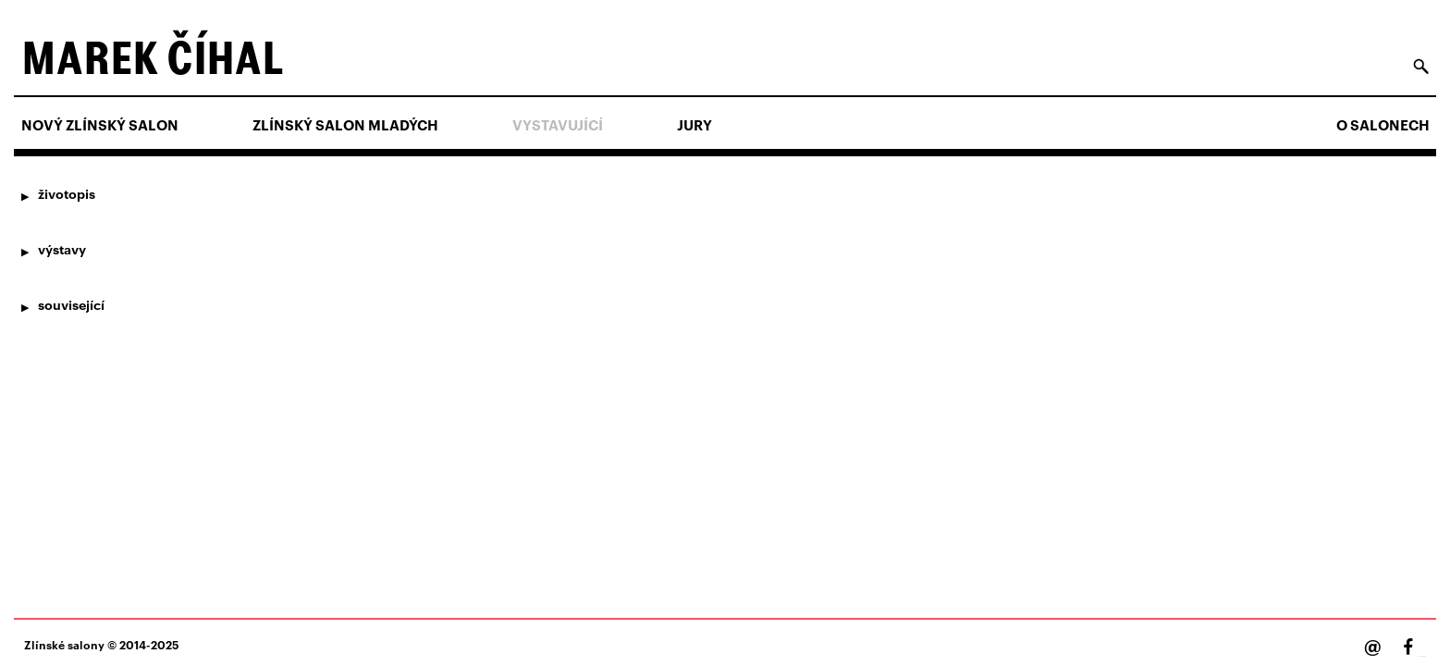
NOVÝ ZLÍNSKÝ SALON (99, 125)
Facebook (1422, 656)
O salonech (1383, 125)
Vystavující (557, 125)
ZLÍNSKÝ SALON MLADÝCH (345, 125)
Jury (694, 125)
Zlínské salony (64, 644)
